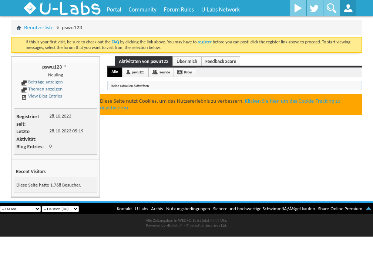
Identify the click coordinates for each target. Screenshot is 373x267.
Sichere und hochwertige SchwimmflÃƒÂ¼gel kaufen (264, 208)
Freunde (164, 72)
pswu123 (138, 72)
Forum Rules (179, 9)
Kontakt (124, 208)
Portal (114, 9)
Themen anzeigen (42, 89)
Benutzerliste (39, 27)
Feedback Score (220, 61)
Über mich (187, 61)
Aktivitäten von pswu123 (143, 61)
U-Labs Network (220, 9)
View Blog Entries (41, 96)
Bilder (188, 72)
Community (142, 9)
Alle (114, 71)
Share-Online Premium (340, 208)
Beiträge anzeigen (42, 82)
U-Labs (141, 208)
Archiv (157, 208)
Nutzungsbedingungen (188, 208)
